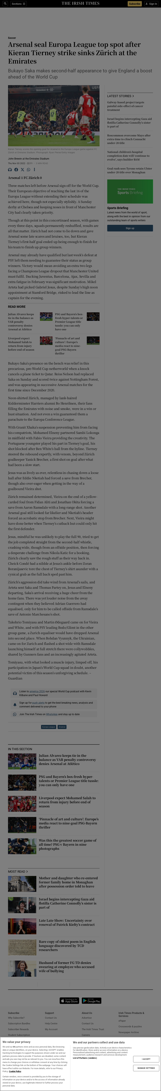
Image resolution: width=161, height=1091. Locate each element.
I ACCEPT (146, 1059)
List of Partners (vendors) (85, 1058)
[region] (80, 1064)
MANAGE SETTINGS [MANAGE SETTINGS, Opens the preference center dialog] (146, 1068)
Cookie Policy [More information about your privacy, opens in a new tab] (15, 1071)
